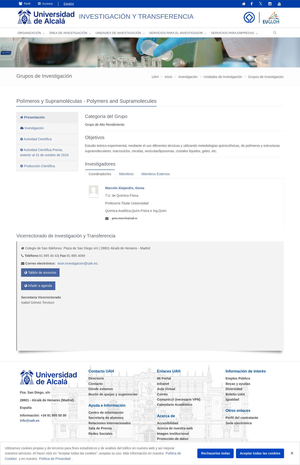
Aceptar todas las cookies (260, 453)
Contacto (96, 384)
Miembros (126, 174)
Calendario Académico (174, 404)
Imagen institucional (173, 433)
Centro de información (106, 412)
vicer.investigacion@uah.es (77, 263)
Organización (29, 33)
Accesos (45, 3)
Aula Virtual (166, 389)
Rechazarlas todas (215, 453)
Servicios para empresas (232, 33)
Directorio (96, 378)
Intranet (163, 384)
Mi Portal (164, 378)
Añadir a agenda (38, 286)
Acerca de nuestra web (175, 428)
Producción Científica (37, 166)
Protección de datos (172, 439)
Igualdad (232, 399)
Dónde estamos (101, 389)
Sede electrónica (239, 423)
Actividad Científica (36, 139)
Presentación (32, 117)
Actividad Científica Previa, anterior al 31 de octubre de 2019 (44, 152)
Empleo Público (238, 378)
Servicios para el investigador (176, 33)
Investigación (32, 128)
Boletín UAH (235, 394)
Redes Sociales (101, 433)
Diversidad (234, 389)
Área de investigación (68, 33)
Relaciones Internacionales (110, 423)
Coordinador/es (100, 174)
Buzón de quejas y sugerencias (113, 394)
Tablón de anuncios (40, 272)
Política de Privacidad (55, 459)
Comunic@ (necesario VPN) (178, 399)
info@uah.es (30, 420)
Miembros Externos (156, 174)
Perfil (24, 3)
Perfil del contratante (242, 418)
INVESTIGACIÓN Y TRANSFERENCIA (136, 16)
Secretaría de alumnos (106, 418)
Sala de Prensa (100, 428)
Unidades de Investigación (118, 33)
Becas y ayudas (238, 384)
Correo (162, 394)
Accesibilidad (167, 423)
